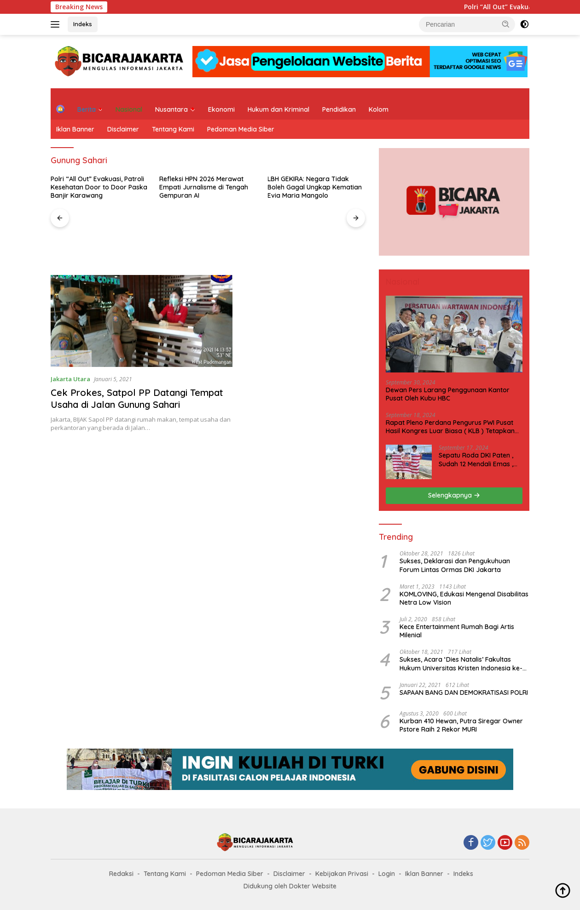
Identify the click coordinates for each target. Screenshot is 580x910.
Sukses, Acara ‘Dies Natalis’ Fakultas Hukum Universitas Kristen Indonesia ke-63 (461, 663)
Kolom (379, 109)
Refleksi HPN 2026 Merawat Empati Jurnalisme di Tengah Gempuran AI (203, 187)
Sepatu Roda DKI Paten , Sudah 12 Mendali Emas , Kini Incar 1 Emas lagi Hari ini (477, 459)
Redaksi (121, 874)
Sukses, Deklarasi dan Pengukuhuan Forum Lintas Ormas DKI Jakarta (455, 565)
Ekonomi (221, 109)
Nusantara (171, 109)
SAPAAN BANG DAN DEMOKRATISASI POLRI (464, 692)
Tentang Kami (173, 129)
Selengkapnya (454, 495)
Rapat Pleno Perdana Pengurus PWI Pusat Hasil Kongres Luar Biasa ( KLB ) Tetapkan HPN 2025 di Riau (450, 426)
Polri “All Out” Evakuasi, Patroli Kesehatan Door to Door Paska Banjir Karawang (99, 187)
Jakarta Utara (70, 379)
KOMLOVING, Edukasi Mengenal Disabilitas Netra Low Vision (464, 598)
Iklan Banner (75, 129)
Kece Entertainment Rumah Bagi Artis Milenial (457, 631)
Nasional (129, 109)
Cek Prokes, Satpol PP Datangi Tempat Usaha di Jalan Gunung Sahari (137, 398)
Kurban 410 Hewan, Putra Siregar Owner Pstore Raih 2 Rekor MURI (461, 725)
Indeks (82, 24)
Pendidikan (339, 109)
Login (386, 874)
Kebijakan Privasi (341, 874)
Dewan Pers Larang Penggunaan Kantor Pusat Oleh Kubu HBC (448, 394)
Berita (86, 109)
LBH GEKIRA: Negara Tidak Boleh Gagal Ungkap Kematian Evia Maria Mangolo (314, 187)
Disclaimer (123, 129)
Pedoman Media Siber (240, 129)
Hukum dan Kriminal (278, 109)
